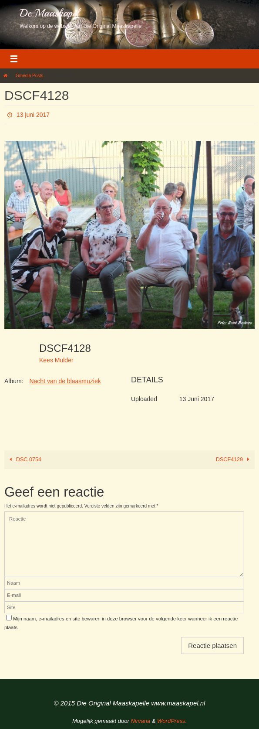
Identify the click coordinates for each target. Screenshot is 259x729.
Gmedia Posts (29, 75)
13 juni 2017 (33, 114)
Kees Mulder (56, 360)
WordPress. (172, 721)
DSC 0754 (24, 459)
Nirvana (140, 721)
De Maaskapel (49, 13)
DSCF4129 (234, 459)
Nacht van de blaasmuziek (65, 381)
